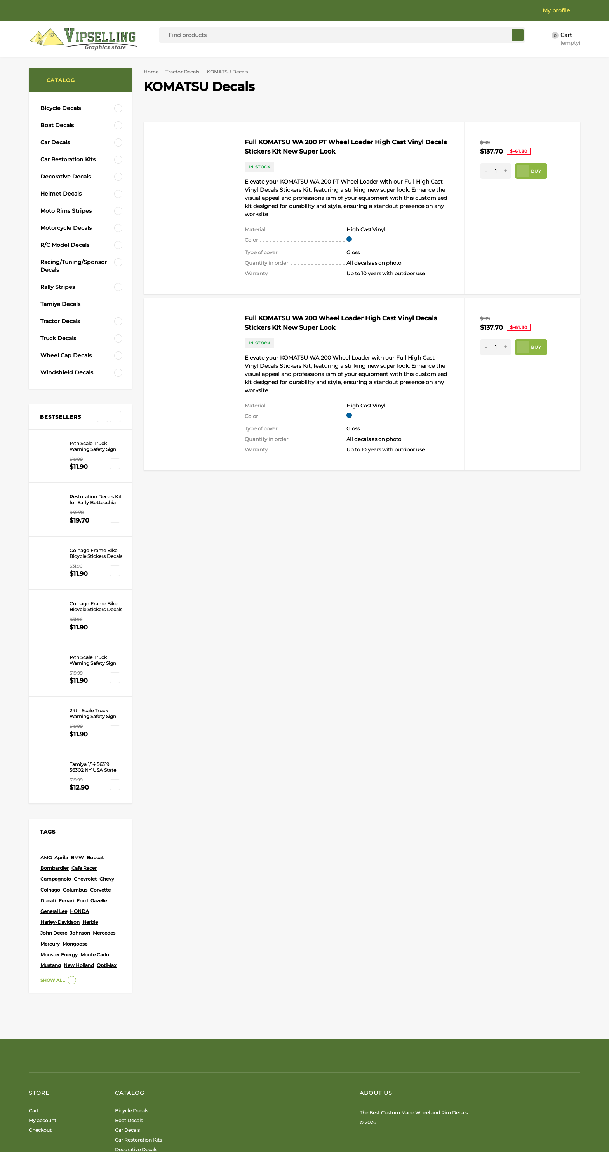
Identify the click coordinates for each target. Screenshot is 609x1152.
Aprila (61, 713)
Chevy (106, 735)
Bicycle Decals (131, 966)
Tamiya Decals (132, 1079)
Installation (120, 10)
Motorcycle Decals (136, 1034)
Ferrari (66, 756)
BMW (77, 713)
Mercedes (104, 789)
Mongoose (75, 799)
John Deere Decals (64, 375)
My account (42, 976)
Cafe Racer (84, 724)
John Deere (53, 789)
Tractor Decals (185, 72)
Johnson (80, 789)
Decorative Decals (136, 1005)
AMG (46, 713)
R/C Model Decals (135, 1044)
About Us (41, 10)
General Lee (53, 767)
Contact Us (217, 10)
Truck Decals (130, 1098)
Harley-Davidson (60, 778)
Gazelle (98, 756)
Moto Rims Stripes (136, 1025)
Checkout (40, 986)
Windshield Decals (136, 1118)
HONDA (79, 767)
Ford (82, 756)
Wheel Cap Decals (136, 1108)
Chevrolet (85, 735)
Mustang (50, 821)
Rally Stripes (129, 1069)
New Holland (79, 821)
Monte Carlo (94, 810)
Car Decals (127, 986)
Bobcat (95, 713)
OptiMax (107, 821)
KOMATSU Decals (62, 353)
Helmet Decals (132, 1015)
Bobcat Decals (58, 364)
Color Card (79, 10)
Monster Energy (59, 810)
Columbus (75, 745)
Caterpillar (53, 341)
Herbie (90, 778)
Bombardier (54, 724)
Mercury (50, 799)
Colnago (50, 745)
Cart (34, 966)
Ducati (48, 756)
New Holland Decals (66, 387)
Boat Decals (129, 976)
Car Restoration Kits (138, 995)
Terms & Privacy (168, 10)
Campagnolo (55, 735)
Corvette (100, 745)
